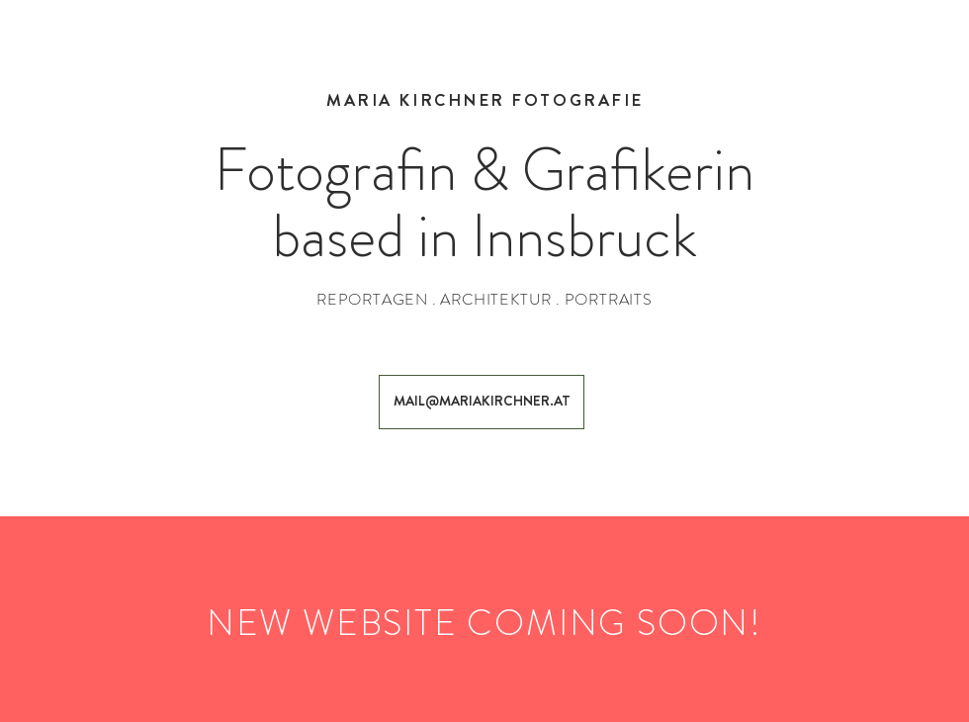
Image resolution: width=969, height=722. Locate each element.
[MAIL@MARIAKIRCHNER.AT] (481, 402)
